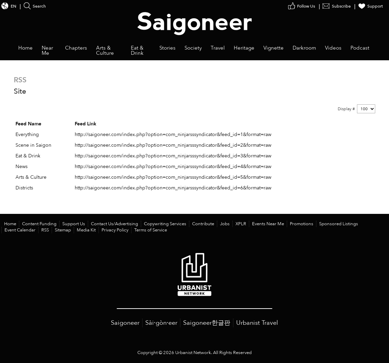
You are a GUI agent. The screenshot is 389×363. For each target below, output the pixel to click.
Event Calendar (19, 230)
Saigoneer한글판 (206, 323)
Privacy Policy (115, 230)
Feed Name (28, 124)
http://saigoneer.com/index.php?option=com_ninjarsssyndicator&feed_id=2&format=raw (173, 145)
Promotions (301, 224)
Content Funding (39, 224)
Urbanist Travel (257, 323)
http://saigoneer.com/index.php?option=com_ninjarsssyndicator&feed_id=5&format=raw (173, 177)
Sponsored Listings (338, 224)
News (21, 166)
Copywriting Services (165, 224)
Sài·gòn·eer (161, 323)
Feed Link (85, 124)
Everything (27, 134)
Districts (24, 188)
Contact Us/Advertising (114, 224)
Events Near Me (268, 224)
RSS (45, 230)
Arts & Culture (30, 177)
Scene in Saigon (33, 145)
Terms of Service (150, 230)
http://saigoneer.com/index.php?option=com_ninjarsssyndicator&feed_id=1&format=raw (173, 134)
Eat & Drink (27, 156)
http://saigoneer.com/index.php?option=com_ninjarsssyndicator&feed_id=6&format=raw (173, 188)
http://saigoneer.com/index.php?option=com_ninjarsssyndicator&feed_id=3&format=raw (173, 156)
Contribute (203, 224)
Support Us (73, 224)
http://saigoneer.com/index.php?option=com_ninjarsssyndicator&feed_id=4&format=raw (173, 166)
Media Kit (86, 230)
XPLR (240, 224)
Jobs (225, 224)
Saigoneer (125, 323)
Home (10, 224)
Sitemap (63, 230)
